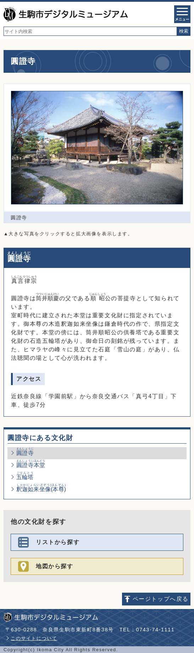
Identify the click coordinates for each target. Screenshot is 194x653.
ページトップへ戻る (161, 599)
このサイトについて (34, 638)
